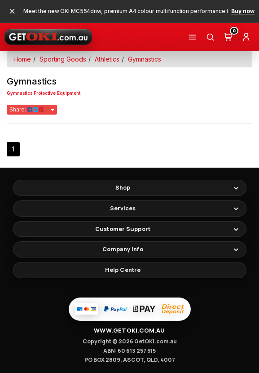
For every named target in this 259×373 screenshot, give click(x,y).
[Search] (210, 36)
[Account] (246, 36)
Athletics (107, 59)
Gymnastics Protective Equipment (43, 93)
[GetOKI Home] (48, 36)
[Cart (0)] (228, 36)
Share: (31, 109)
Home (22, 59)
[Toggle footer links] (129, 188)
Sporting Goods (63, 59)
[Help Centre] (129, 270)
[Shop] (192, 36)
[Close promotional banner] (12, 11)
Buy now (243, 11)
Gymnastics (144, 59)
